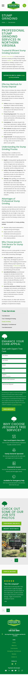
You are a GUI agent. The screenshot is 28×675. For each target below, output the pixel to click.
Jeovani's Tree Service (7, 56)
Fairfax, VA (10, 60)
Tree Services (14, 648)
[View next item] (16, 560)
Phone (4, 365)
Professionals (16, 265)
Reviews (14, 654)
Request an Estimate (11, 529)
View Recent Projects (12, 523)
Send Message (9, 409)
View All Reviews (10, 571)
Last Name (5, 360)
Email (3, 369)
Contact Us (14, 657)
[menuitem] (14, 315)
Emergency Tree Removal (14, 651)
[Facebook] (15, 664)
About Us (14, 645)
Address (4, 374)
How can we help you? (7, 384)
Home (14, 642)
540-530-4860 (14, 630)
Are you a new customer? (8, 379)
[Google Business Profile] (12, 664)
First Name (5, 355)
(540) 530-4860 (10, 75)
